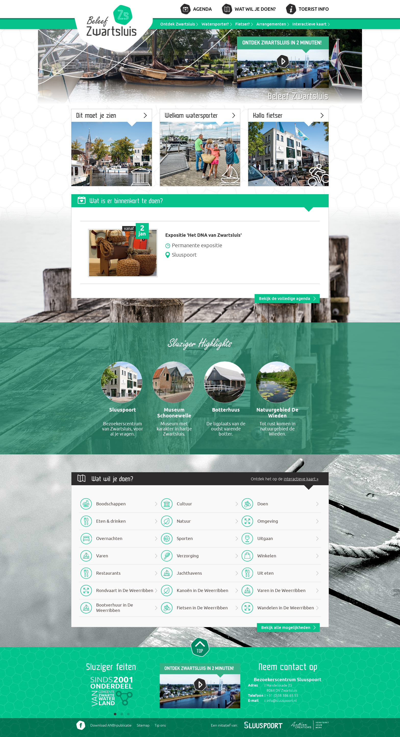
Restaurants (108, 573)
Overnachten (109, 538)
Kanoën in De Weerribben (202, 590)
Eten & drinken (111, 521)
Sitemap (143, 725)
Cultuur (184, 504)
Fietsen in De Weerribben (202, 608)
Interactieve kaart (309, 24)
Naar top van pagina (200, 646)
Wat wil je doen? (255, 9)
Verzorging (188, 556)
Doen (262, 504)
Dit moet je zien (96, 115)
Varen (102, 556)
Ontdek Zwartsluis (177, 24)
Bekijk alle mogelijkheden (285, 627)
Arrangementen (271, 24)
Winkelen (266, 556)
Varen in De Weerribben (281, 590)
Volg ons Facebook (80, 725)
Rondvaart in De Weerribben (124, 590)
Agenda (202, 9)
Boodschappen (111, 504)
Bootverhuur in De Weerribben (114, 607)
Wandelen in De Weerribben (285, 608)
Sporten (185, 538)
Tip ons (160, 725)
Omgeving (267, 521)
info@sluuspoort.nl (282, 701)
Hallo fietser (268, 115)
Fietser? (242, 24)
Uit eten (265, 573)
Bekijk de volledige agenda (284, 298)
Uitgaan (265, 538)
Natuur (184, 521)
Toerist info (314, 9)
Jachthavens (189, 573)
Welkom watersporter (191, 115)
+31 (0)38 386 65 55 (282, 695)
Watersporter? (215, 24)
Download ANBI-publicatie (111, 725)
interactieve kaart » (301, 479)
